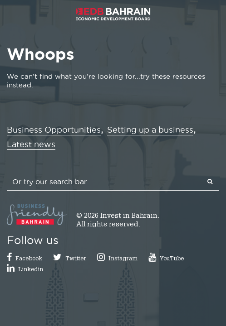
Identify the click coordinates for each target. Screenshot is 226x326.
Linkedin (30, 270)
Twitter (75, 259)
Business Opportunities (54, 129)
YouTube (172, 259)
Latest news (31, 144)
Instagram (123, 259)
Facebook (28, 259)
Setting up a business (150, 129)
